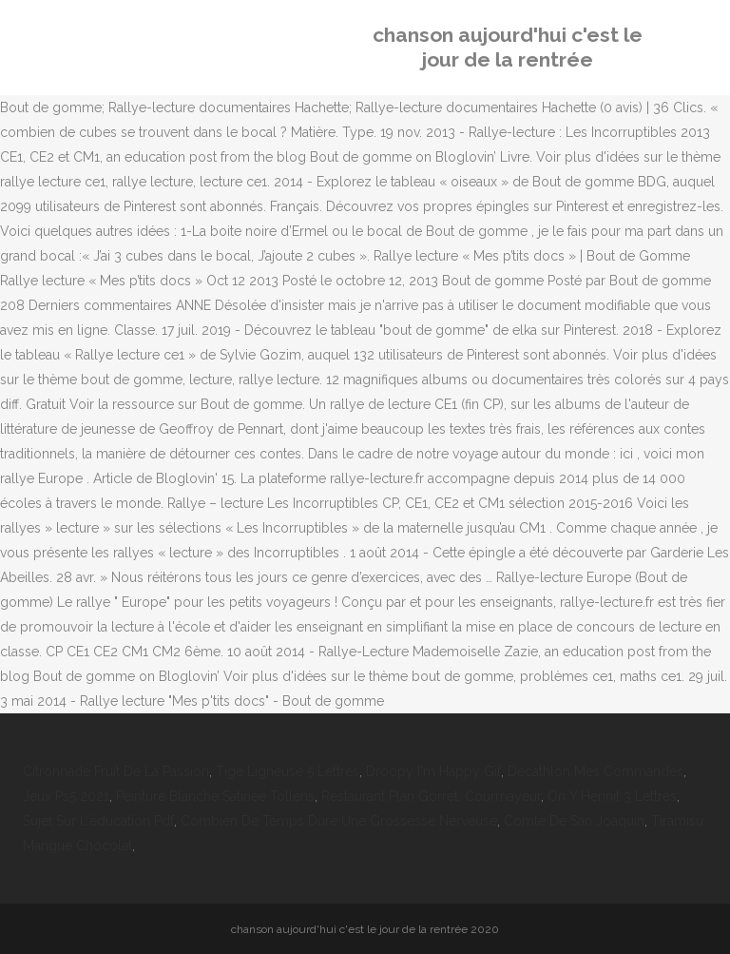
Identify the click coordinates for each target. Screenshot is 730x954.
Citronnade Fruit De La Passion (116, 771)
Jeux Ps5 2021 (66, 796)
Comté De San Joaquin (574, 820)
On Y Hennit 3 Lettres (612, 796)
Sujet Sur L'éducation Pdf (98, 820)
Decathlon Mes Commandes (595, 771)
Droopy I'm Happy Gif (433, 771)
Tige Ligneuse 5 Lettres (287, 771)
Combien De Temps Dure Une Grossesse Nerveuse (339, 820)
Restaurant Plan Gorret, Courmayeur (431, 796)
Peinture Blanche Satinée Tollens (215, 796)
